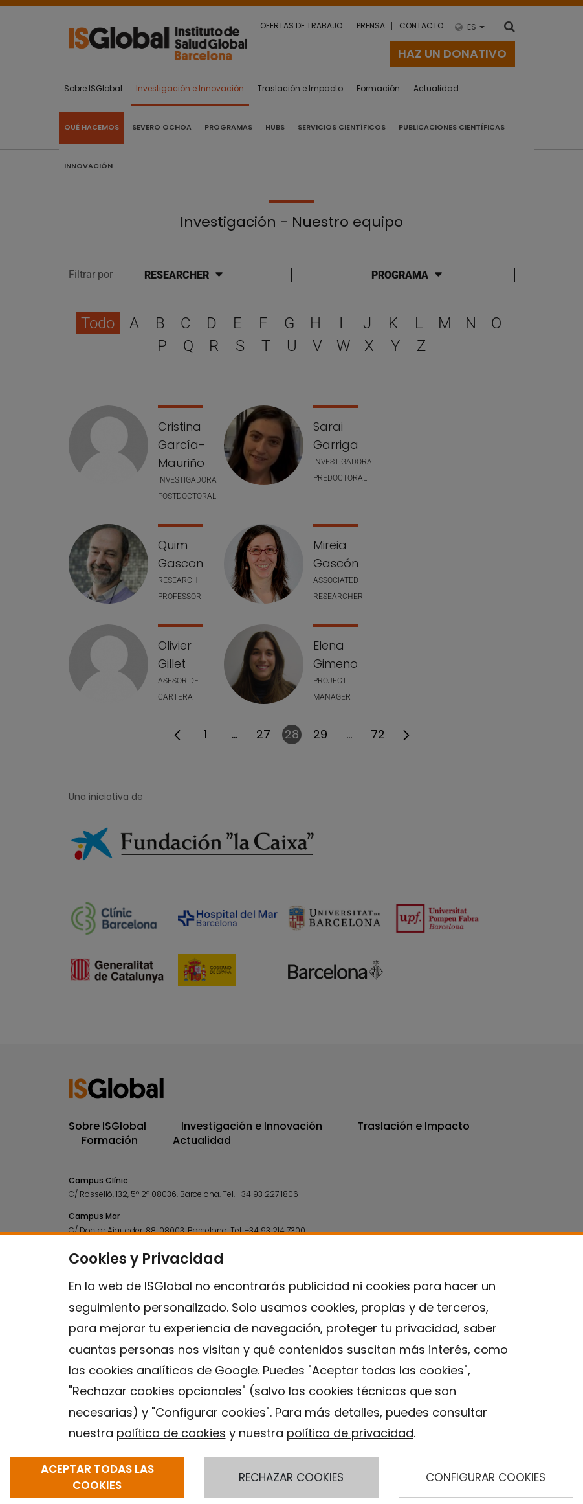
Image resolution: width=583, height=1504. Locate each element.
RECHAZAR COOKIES (291, 1477)
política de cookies (171, 1433)
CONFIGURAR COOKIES (485, 1477)
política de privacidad (350, 1433)
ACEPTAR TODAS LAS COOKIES (97, 1476)
